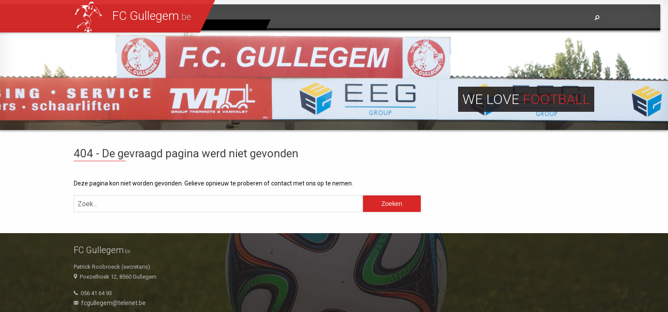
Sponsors (531, 17)
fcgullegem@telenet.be (113, 302)
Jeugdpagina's (235, 24)
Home (407, 17)
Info (571, 17)
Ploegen (485, 17)
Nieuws (444, 17)
